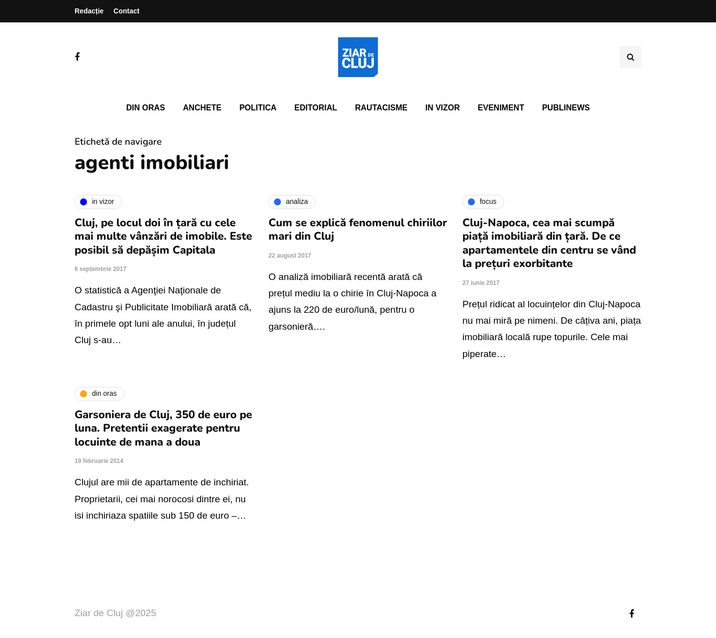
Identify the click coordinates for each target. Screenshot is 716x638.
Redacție (89, 11)
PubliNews (566, 107)
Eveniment (501, 107)
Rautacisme (381, 107)
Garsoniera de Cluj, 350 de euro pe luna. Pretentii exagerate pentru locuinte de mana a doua (163, 428)
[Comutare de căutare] (630, 57)
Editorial (315, 107)
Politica (257, 107)
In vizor (442, 107)
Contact (126, 11)
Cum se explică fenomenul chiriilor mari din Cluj (357, 229)
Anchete (202, 107)
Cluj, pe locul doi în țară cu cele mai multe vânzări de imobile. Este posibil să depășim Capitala (163, 236)
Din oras (145, 107)
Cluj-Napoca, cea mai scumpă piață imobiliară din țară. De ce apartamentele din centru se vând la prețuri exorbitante (549, 243)
